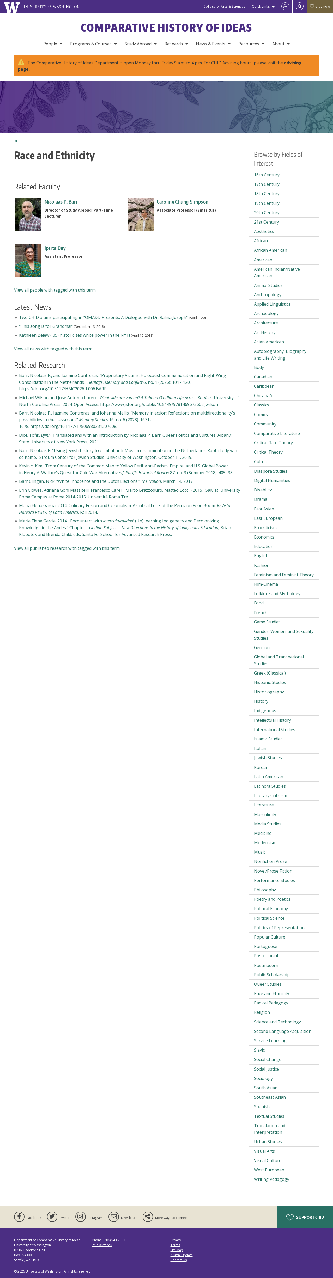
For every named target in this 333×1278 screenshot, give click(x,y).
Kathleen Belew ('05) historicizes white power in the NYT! (74, 335)
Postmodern (266, 965)
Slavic (259, 1050)
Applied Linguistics (272, 304)
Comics (261, 414)
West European (269, 1170)
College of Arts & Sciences (224, 6)
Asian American (269, 342)
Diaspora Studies (270, 471)
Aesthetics (264, 231)
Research (174, 44)
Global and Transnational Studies (279, 660)
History (261, 701)
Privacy (176, 1240)
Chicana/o (264, 395)
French (260, 612)
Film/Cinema (266, 584)
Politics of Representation (279, 927)
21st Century (266, 222)
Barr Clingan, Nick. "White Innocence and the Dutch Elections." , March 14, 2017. (106, 481)
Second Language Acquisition (282, 1031)
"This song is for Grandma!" (46, 326)
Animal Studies (268, 285)
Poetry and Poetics (272, 899)
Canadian (263, 377)
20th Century (267, 212)
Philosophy (265, 890)
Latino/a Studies (270, 786)
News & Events (210, 44)
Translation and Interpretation (269, 1129)
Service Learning (270, 1041)
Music (259, 852)
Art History (264, 332)
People (50, 44)
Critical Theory (268, 452)
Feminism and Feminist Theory (284, 575)
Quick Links (261, 6)
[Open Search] (300, 6)
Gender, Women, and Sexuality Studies (283, 634)
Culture (261, 462)
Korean (261, 767)
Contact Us (179, 1260)
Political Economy (271, 908)
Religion (262, 1012)
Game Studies (267, 622)
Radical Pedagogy (271, 1003)
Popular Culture (269, 937)
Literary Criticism (270, 795)
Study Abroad (138, 44)
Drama (260, 499)
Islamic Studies (268, 739)
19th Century (267, 203)
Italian (260, 748)
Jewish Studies (268, 758)
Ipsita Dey (55, 247)
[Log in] (285, 6)
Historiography (269, 692)
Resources (248, 44)
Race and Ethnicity (271, 993)
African (261, 241)
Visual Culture (267, 1160)
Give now (320, 6)
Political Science (269, 918)
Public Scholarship (272, 975)
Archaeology (266, 313)
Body (259, 367)
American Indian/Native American (277, 272)
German (262, 647)
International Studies (274, 729)
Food (259, 603)
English (261, 556)
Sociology (263, 1078)
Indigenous (265, 710)
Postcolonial (266, 956)
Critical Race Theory (273, 443)
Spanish (262, 1106)
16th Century (267, 175)
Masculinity (265, 814)
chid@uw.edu (102, 1245)
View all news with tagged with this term (53, 349)
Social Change (267, 1059)
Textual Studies (269, 1116)
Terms (175, 1245)
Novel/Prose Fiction (273, 871)
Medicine (262, 833)
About (278, 44)
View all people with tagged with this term (55, 290)
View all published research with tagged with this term (67, 548)
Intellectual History (272, 720)
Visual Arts (264, 1151)
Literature (264, 805)
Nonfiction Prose (270, 861)
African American (270, 250)
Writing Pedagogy (271, 1179)
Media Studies (267, 824)
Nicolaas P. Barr (61, 201)
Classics (261, 405)
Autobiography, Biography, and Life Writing (280, 354)
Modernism (265, 842)
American (263, 260)
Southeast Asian (270, 1097)
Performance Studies (274, 880)
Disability (263, 490)
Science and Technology (277, 1022)
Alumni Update (182, 1255)
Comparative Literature (277, 433)
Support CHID (305, 1217)
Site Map (177, 1250)
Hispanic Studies (270, 682)
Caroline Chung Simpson (183, 201)
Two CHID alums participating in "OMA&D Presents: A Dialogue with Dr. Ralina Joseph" (103, 317)
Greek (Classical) (270, 673)
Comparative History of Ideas (166, 27)
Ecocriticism (265, 527)
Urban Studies (268, 1142)
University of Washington (44, 1271)
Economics (264, 537)
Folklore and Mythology (277, 593)
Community (265, 424)
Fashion (261, 565)
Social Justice (266, 1069)
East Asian (264, 509)
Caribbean (264, 386)
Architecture (266, 323)
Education (263, 546)
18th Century (267, 193)
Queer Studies (268, 984)
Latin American (268, 777)
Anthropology (267, 295)
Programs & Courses (91, 44)
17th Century (267, 184)
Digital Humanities (272, 480)
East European (268, 518)
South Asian (265, 1088)
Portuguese (265, 946)
